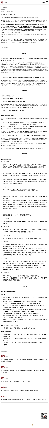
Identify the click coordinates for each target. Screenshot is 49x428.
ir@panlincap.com (11, 419)
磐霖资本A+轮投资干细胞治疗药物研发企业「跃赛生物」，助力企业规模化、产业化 (23, 400)
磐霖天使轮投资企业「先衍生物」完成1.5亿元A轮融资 (15, 381)
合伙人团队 (18, 408)
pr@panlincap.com (10, 422)
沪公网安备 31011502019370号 (39, 425)
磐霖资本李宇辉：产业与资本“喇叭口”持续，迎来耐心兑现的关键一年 (19, 390)
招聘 (29, 408)
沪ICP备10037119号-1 (23, 425)
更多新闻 (5, 7)
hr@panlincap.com (10, 420)
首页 (2, 408)
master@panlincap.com (11, 417)
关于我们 (7, 408)
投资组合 (12, 408)
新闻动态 (24, 408)
